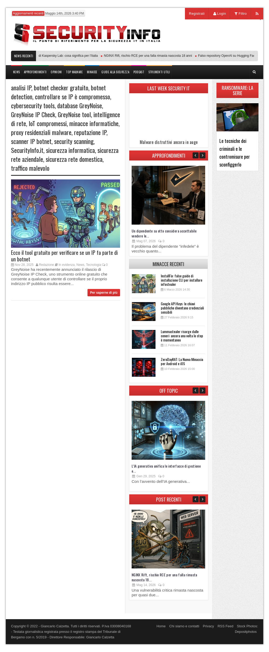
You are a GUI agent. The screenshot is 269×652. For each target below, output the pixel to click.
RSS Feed (225, 626)
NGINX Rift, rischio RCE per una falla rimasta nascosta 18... (164, 577)
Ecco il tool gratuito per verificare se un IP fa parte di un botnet (64, 256)
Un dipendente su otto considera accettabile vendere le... (164, 233)
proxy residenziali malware (41, 132)
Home (161, 626)
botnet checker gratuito (61, 87)
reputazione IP (90, 132)
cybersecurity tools (33, 105)
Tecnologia (93, 265)
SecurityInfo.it (27, 150)
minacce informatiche (93, 123)
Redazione (46, 265)
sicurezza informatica (70, 150)
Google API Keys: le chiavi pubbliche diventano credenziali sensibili (182, 308)
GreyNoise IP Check (33, 114)
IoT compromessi (48, 123)
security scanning (74, 141)
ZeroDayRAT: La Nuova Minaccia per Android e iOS (182, 361)
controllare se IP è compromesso (72, 96)
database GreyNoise (79, 105)
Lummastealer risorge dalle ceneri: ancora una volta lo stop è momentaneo (182, 336)
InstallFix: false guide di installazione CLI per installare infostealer (181, 280)
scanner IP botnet (31, 141)
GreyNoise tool (74, 114)
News (80, 265)
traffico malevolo (30, 168)
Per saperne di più (103, 292)
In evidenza (67, 265)
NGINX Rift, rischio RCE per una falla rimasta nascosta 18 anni (149, 56)
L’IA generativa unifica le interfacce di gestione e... (166, 468)
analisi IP (21, 87)
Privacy (208, 626)
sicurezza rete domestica (74, 159)
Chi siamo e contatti (184, 626)
